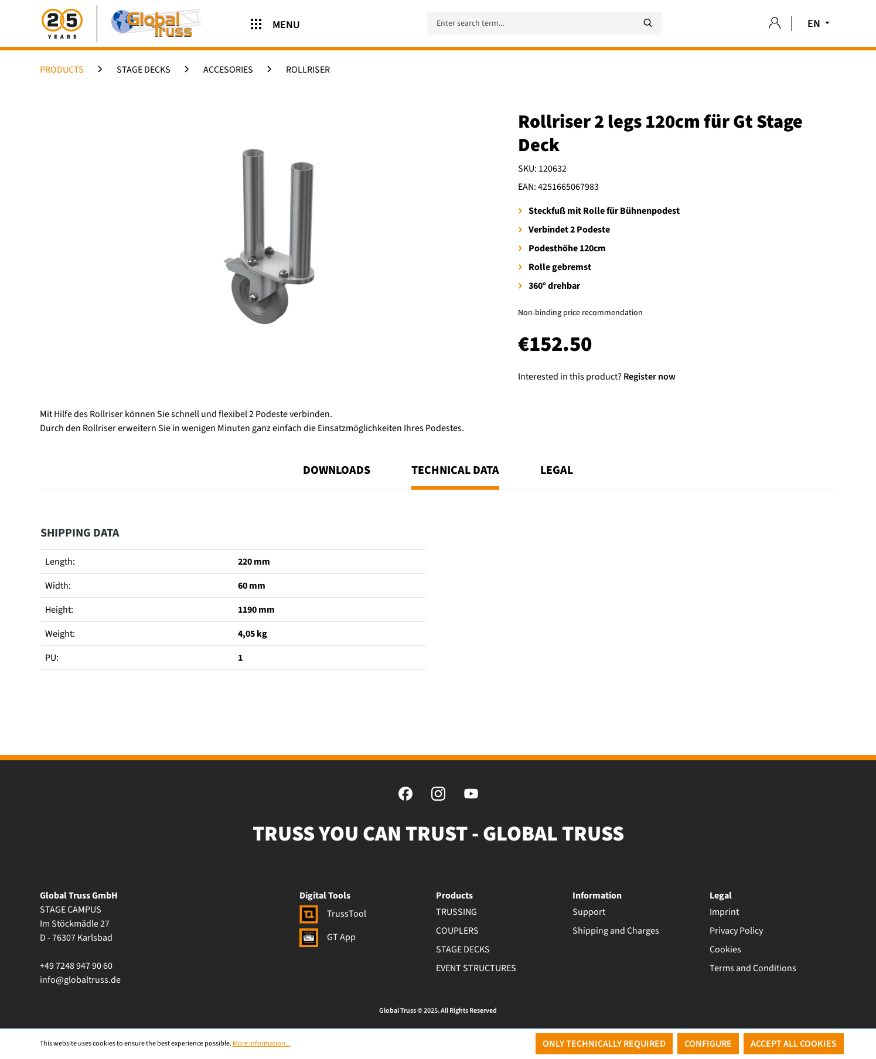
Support (588, 912)
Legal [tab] (556, 470)
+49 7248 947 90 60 (76, 965)
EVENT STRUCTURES (476, 968)
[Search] (647, 23)
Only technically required (604, 1043)
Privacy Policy (736, 930)
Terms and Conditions (753, 968)
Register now (649, 376)
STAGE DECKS (463, 949)
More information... (262, 1043)
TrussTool (332, 913)
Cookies (725, 949)
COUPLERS (457, 930)
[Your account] (775, 23)
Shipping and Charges (615, 930)
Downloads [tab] (336, 470)
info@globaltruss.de (80, 979)
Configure (708, 1043)
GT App (327, 937)
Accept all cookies (794, 1043)
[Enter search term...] (544, 23)
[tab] (455, 476)
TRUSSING (456, 912)
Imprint (724, 912)
